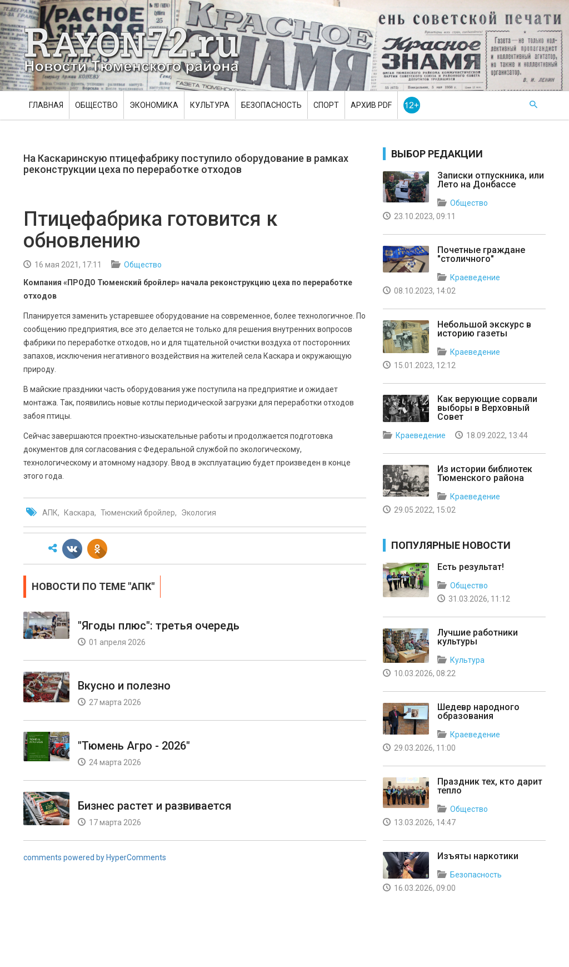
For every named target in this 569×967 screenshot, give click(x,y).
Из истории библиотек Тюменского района (484, 473)
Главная (46, 105)
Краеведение (475, 277)
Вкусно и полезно (124, 685)
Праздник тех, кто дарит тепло (489, 786)
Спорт (326, 105)
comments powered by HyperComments (94, 857)
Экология (198, 512)
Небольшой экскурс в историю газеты (484, 329)
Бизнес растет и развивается (154, 805)
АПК (50, 512)
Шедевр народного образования (478, 711)
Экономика (153, 105)
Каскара (79, 512)
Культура (209, 105)
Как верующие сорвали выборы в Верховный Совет (487, 408)
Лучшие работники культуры (477, 637)
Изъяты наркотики (477, 856)
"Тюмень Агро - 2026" (134, 745)
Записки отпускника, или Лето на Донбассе (490, 180)
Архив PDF (371, 105)
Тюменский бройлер (138, 512)
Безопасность (271, 105)
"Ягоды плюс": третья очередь (158, 625)
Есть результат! (470, 567)
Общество (96, 105)
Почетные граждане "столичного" (481, 254)
